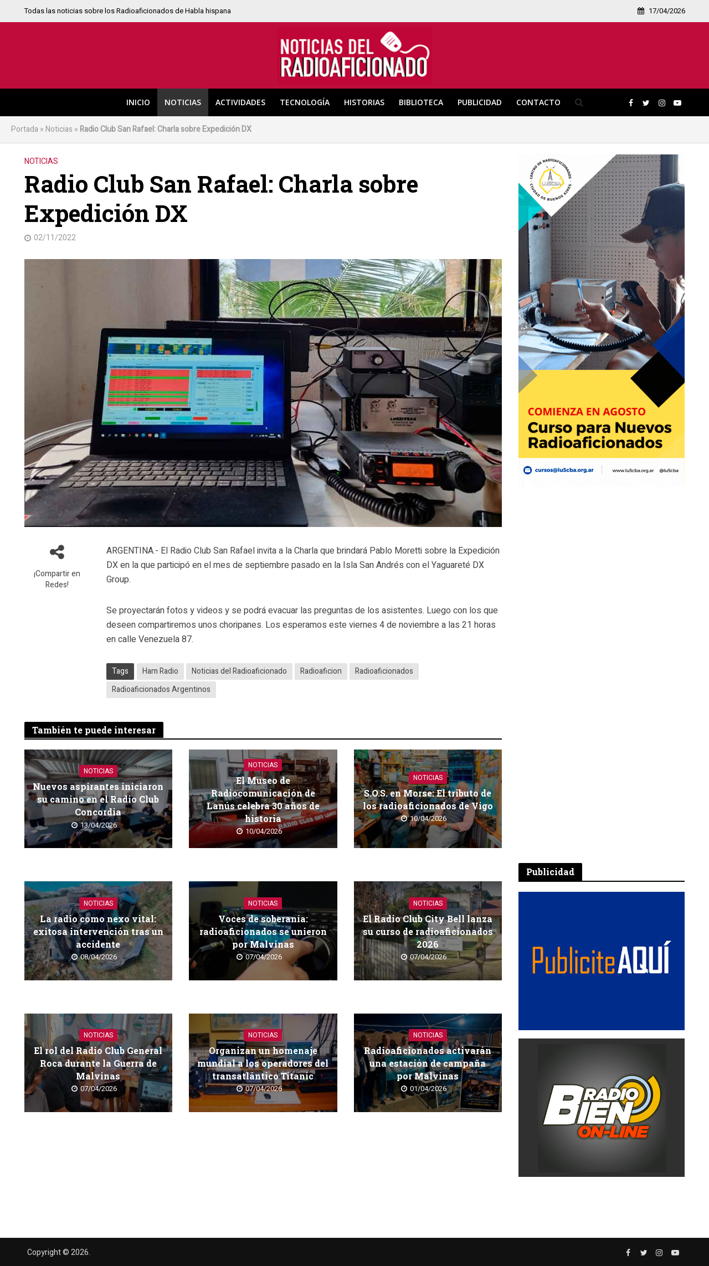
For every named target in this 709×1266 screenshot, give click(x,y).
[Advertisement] (601, 675)
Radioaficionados (384, 671)
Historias (364, 102)
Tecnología (305, 102)
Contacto (538, 102)
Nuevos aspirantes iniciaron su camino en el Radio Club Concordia (98, 799)
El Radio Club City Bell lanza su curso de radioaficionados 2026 (428, 931)
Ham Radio (160, 671)
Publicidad (480, 102)
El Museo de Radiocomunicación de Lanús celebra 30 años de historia (263, 799)
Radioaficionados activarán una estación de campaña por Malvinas (427, 1063)
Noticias (183, 102)
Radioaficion (321, 671)
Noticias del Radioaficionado (239, 671)
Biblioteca (421, 102)
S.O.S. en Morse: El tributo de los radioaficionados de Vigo (428, 799)
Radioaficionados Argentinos (161, 689)
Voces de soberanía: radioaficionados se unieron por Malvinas (263, 931)
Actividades (240, 102)
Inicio (138, 102)
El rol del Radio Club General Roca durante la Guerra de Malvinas (98, 1063)
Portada (24, 129)
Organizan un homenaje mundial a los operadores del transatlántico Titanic (262, 1063)
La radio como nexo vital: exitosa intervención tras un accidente (98, 931)
